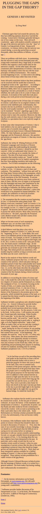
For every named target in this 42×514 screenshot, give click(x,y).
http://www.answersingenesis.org (25, 483)
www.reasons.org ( (19, 481)
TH (19, 510)
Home (3, 503)
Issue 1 (3, 499)
